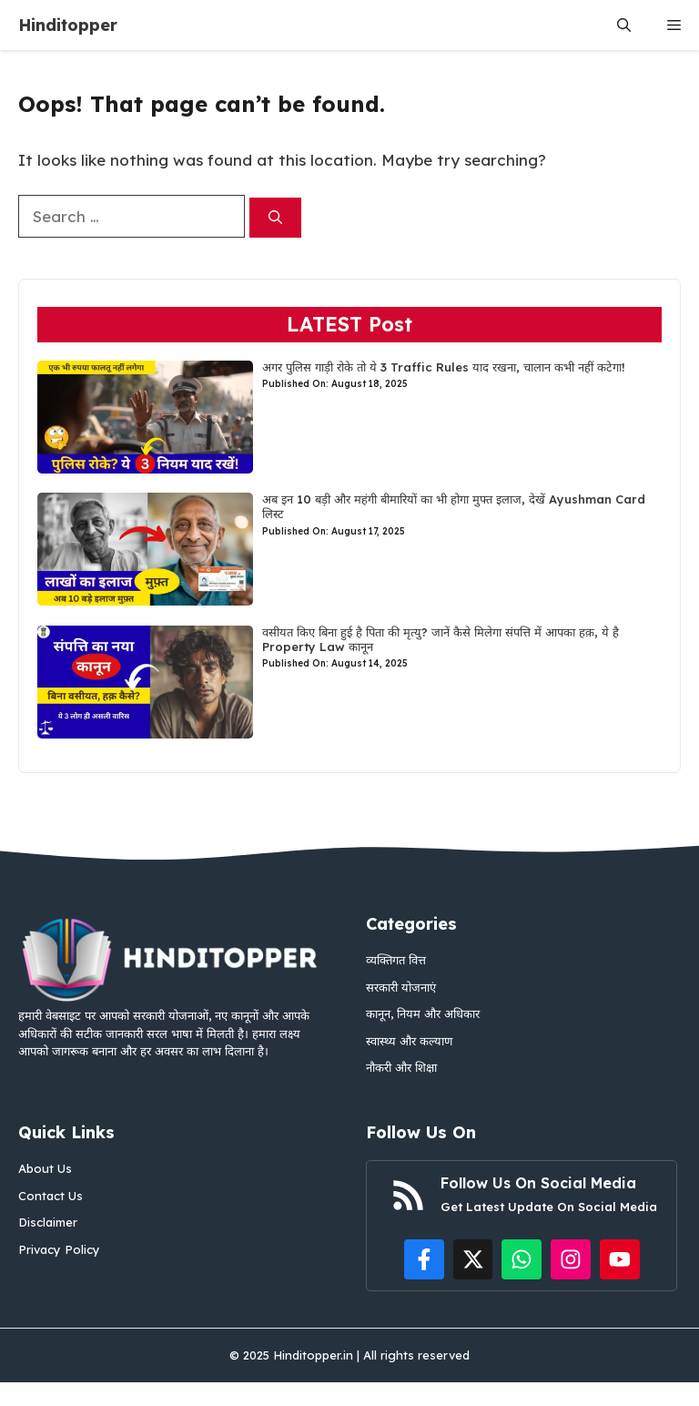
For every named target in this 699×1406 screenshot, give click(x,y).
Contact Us (50, 1195)
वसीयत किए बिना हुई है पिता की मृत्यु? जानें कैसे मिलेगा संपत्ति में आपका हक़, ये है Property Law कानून (440, 639)
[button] (624, 25)
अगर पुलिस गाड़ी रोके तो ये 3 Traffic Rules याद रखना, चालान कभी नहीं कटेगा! (443, 367)
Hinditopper (67, 25)
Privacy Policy (59, 1249)
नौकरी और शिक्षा (401, 1067)
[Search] (275, 218)
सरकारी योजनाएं (401, 987)
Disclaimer (47, 1222)
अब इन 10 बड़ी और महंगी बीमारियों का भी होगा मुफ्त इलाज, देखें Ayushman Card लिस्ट (453, 506)
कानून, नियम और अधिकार (423, 1013)
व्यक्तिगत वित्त (396, 960)
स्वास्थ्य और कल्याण (409, 1041)
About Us (45, 1168)
